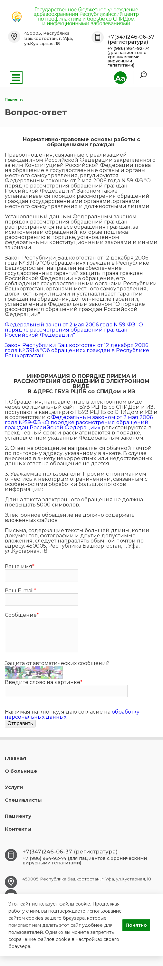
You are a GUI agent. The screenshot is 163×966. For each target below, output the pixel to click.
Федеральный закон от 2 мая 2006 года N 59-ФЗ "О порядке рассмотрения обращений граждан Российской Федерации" (74, 330)
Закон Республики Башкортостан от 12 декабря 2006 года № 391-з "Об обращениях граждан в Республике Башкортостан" (77, 350)
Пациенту (18, 816)
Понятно (136, 925)
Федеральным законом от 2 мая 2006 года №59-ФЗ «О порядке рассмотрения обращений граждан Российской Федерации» (79, 422)
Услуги (14, 787)
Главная (15, 758)
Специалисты (23, 800)
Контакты (18, 829)
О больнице (21, 771)
